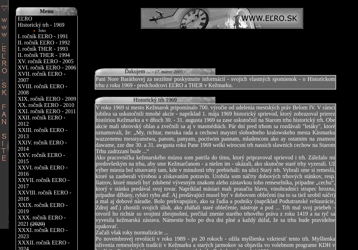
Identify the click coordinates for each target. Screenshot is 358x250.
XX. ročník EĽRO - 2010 (46, 105)
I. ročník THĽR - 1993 (43, 49)
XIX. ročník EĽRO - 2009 (47, 99)
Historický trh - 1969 (41, 25)
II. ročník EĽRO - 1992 (44, 42)
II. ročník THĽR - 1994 (44, 55)
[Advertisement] (222, 44)
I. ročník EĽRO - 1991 (43, 36)
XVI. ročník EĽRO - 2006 (47, 67)
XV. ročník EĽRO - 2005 (46, 61)
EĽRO (25, 19)
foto (42, 30)
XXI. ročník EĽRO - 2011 (47, 111)
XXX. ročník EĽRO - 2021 (42, 221)
